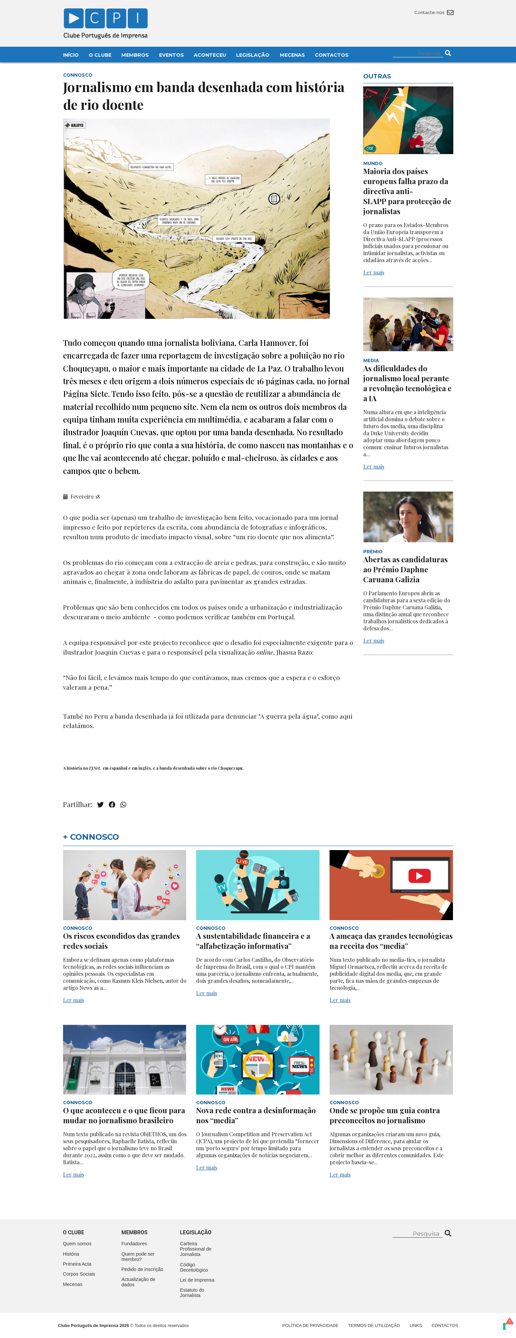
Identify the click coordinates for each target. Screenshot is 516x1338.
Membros (135, 55)
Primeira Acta (77, 1264)
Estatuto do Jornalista (192, 1292)
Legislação (253, 55)
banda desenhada (177, 768)
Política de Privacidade (311, 1325)
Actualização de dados (138, 1282)
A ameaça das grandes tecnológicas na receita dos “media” (391, 941)
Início (71, 55)
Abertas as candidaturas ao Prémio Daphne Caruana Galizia (405, 569)
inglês (144, 768)
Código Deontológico (194, 1267)
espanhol (118, 768)
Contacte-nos (433, 12)
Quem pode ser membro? (137, 1256)
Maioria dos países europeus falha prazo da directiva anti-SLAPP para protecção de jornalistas (407, 191)
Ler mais (373, 272)
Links (416, 1325)
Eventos (171, 55)
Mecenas (292, 55)
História (71, 1254)
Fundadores (134, 1243)
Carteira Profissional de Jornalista (195, 1249)
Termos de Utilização (374, 1325)
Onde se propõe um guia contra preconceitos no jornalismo (385, 1115)
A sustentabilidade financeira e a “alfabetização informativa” (253, 941)
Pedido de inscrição (142, 1269)
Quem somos (77, 1243)
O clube (73, 1232)
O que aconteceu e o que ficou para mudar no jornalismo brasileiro (124, 1115)
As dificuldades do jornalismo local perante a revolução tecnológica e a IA (407, 383)
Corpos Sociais (79, 1274)
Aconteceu (210, 55)
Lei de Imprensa (197, 1280)
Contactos (332, 55)
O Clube (100, 55)
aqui (346, 716)
